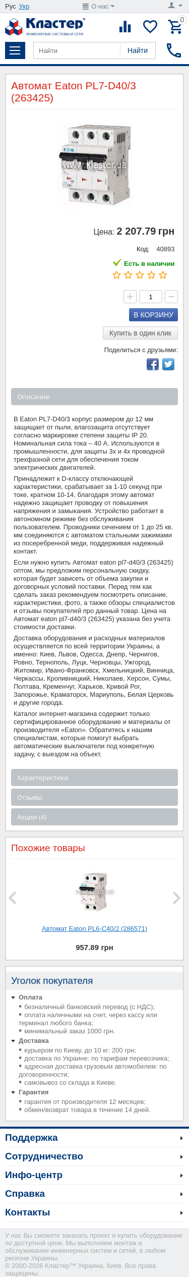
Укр (24, 6)
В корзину (153, 315)
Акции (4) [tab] (31, 816)
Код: (143, 249)
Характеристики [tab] (43, 777)
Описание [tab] (33, 396)
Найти (138, 50)
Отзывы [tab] (29, 797)
